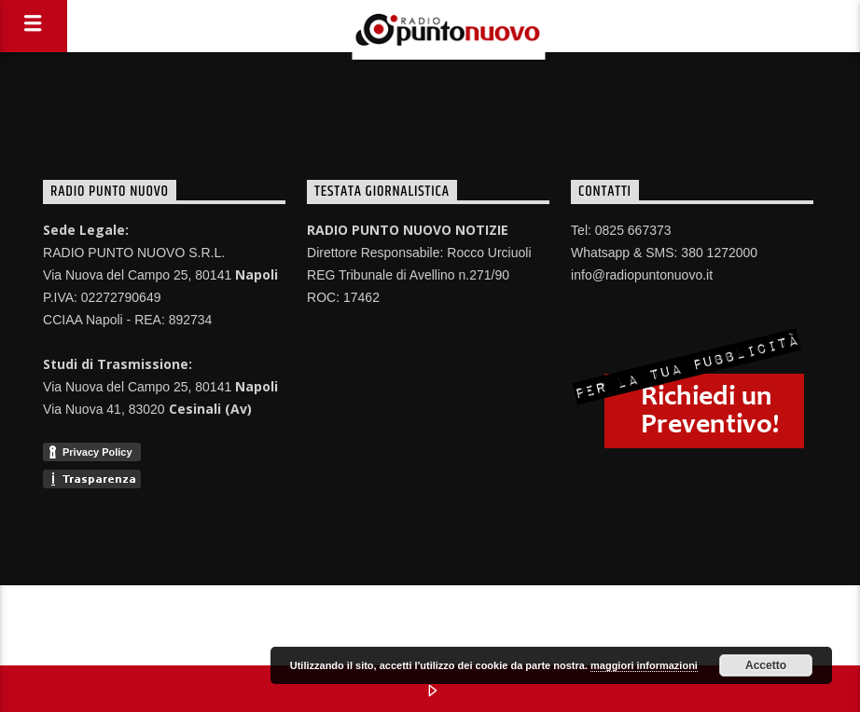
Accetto (765, 665)
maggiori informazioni (644, 665)
